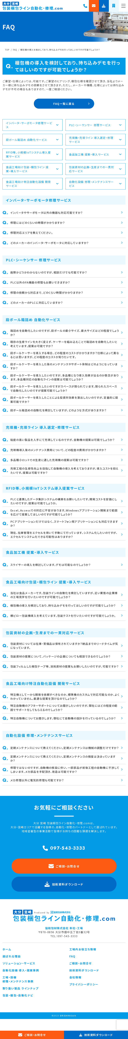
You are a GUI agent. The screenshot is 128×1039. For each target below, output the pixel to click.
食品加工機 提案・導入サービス (95, 155)
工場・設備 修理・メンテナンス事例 (18, 991)
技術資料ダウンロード (84, 982)
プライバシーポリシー (83, 996)
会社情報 (75, 989)
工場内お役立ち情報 (82, 961)
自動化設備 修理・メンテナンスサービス (95, 184)
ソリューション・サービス (19, 975)
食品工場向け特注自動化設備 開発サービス (32, 184)
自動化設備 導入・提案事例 (20, 982)
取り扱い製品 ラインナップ (20, 1000)
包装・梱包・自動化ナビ (17, 1007)
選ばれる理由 (11, 968)
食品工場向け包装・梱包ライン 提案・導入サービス (32, 170)
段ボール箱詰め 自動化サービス (32, 140)
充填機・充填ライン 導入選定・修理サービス (95, 140)
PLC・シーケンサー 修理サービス (95, 125)
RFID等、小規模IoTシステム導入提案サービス (32, 155)
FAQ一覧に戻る (63, 104)
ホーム (6, 961)
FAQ (72, 968)
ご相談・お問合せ (64, 878)
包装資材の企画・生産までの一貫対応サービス (95, 170)
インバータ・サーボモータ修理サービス (32, 125)
